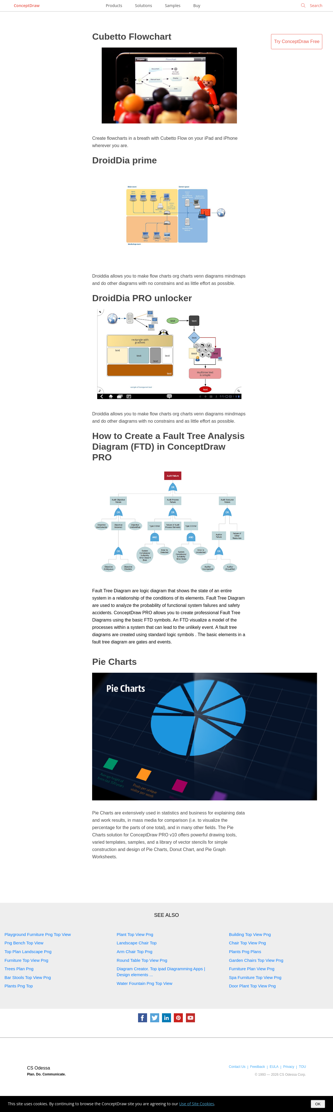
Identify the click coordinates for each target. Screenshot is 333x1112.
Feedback (257, 1067)
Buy (196, 5)
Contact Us (237, 1067)
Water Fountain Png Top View (144, 983)
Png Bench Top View (24, 942)
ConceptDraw (26, 5)
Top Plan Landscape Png (28, 951)
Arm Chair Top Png (134, 951)
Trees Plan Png (19, 968)
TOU (302, 1067)
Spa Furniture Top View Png (255, 977)
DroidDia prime (124, 160)
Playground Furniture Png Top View (38, 934)
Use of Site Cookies (196, 1103)
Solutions (143, 5)
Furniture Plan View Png (251, 968)
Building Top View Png (250, 934)
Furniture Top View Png (26, 960)
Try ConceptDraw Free (296, 41)
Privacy (288, 1067)
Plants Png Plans (245, 951)
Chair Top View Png (247, 942)
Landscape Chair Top (137, 942)
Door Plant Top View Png (252, 985)
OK (318, 1104)
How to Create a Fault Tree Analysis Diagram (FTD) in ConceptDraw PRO (168, 446)
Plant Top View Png (135, 934)
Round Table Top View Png (142, 960)
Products (114, 5)
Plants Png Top (19, 985)
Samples (172, 5)
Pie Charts (114, 662)
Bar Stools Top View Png (28, 977)
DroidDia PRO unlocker (142, 298)
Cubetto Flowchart (131, 36)
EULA (274, 1067)
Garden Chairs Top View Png (256, 960)
